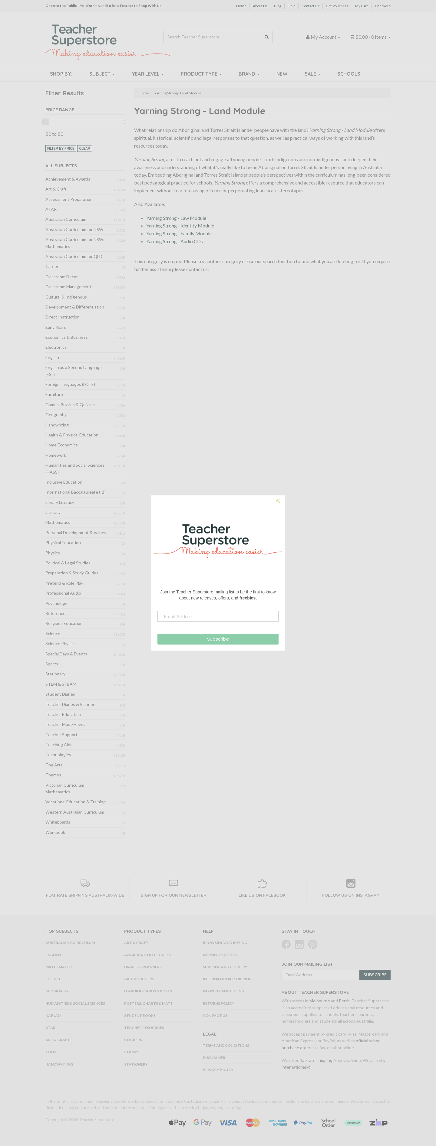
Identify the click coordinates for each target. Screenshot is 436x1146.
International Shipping (227, 979)
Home (241, 6)
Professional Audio (63, 593)
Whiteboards (57, 821)
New (282, 74)
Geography (56, 414)
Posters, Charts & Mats (148, 1003)
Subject (102, 74)
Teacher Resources (144, 1027)
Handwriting (57, 424)
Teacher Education (63, 714)
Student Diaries (60, 694)
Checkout (383, 6)
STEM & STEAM (60, 684)
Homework (55, 455)
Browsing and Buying (225, 942)
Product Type (201, 74)
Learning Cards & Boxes (148, 991)
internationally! (296, 1066)
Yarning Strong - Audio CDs (174, 241)
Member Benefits (220, 954)
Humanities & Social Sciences (75, 1003)
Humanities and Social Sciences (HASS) (74, 468)
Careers (53, 266)
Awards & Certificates (147, 954)
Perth (344, 1000)
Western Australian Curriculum (74, 812)
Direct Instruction (62, 316)
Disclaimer (214, 1057)
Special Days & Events (66, 653)
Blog (277, 6)
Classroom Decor (61, 276)
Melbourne (319, 1000)
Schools (348, 74)
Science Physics (60, 643)
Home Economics (61, 444)
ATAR (51, 209)
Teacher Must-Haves (65, 724)
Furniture (54, 394)
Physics (52, 552)
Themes (53, 774)
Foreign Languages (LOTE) (70, 384)
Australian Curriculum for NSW (74, 229)
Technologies (58, 754)
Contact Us (310, 6)
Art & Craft (56, 188)
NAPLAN (53, 1015)
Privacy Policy (218, 1069)
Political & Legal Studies (68, 562)
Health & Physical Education (71, 434)
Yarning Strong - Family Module (179, 233)
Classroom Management (68, 286)
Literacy (53, 512)
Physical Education (63, 542)
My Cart (361, 6)
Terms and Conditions (226, 1045)
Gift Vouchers (337, 6)
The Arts (54, 764)
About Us (260, 6)
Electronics (56, 347)
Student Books (140, 1015)
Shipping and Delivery (225, 967)
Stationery (55, 673)
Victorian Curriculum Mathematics (64, 788)
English (52, 357)
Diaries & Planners (143, 967)
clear (84, 148)
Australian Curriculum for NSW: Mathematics (74, 243)
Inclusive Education (63, 482)
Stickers (133, 1039)
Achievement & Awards (67, 178)
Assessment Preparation (69, 199)
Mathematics (57, 522)
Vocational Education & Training (75, 801)
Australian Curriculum (65, 219)
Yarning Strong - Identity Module (180, 225)
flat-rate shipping (315, 1060)
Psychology (56, 603)
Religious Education (64, 623)
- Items (370, 37)
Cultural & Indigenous (66, 296)
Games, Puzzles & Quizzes (70, 404)
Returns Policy (218, 1003)
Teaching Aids (58, 744)
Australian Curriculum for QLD (73, 256)
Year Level (148, 74)
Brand (249, 74)
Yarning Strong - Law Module (176, 218)
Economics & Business (66, 337)
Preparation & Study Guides (71, 572)
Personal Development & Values (75, 532)
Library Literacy (59, 502)
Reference (55, 613)
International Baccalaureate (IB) (75, 492)
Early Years (55, 327)
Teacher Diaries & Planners (71, 704)
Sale (312, 74)
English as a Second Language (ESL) (73, 371)
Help (291, 6)
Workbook (55, 832)
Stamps (131, 1052)
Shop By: (61, 74)
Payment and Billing (223, 991)
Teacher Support (61, 734)
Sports (51, 663)
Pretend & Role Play (64, 583)
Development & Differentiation (74, 306)
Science (52, 633)
